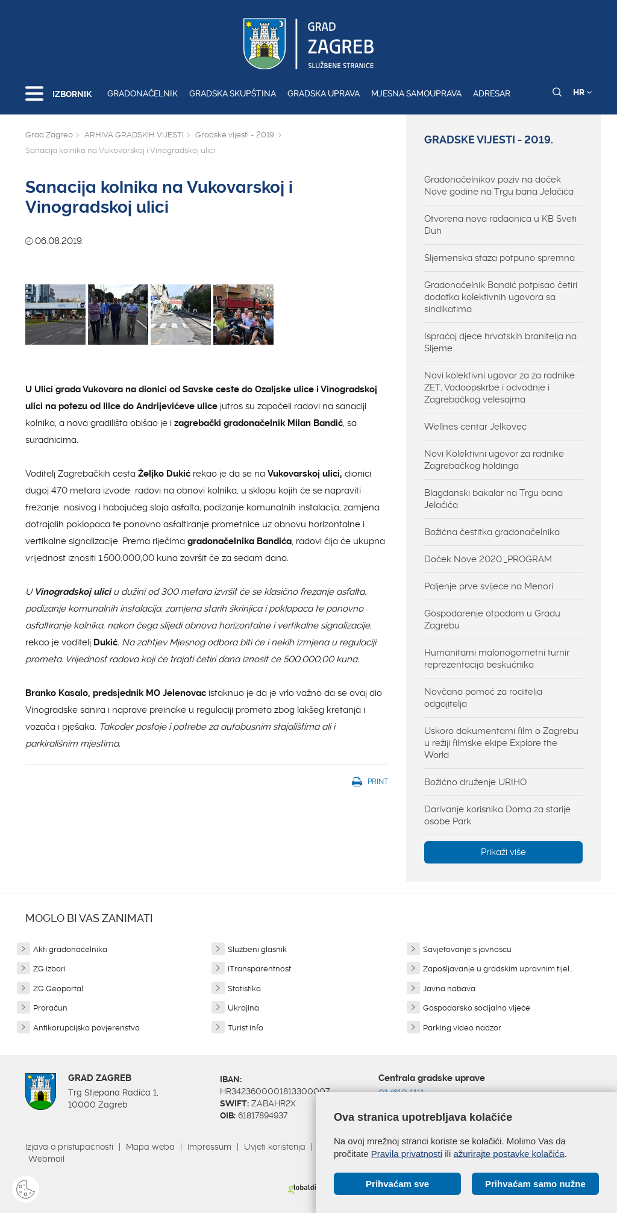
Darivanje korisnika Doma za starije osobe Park (497, 815)
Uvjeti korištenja (274, 1147)
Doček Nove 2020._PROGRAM (488, 559)
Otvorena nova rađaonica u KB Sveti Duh (500, 224)
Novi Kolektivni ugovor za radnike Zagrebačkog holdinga (494, 459)
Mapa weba (150, 1147)
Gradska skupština (232, 93)
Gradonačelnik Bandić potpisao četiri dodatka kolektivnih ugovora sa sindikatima (500, 297)
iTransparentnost (259, 968)
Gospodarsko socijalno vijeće (476, 1007)
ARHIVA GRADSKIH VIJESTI (134, 134)
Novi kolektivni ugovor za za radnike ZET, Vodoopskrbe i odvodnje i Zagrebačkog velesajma (499, 387)
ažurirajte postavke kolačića (508, 1154)
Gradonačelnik (142, 93)
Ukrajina (243, 1007)
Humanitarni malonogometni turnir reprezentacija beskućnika (496, 658)
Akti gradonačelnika (70, 949)
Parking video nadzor (462, 1027)
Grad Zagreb (49, 134)
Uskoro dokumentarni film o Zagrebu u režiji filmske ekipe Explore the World (501, 743)
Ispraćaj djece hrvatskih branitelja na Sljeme (500, 342)
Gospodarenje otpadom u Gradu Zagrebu (492, 619)
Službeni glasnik (257, 949)
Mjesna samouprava (416, 93)
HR (582, 92)
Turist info (245, 1027)
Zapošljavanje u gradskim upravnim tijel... (498, 968)
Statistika (244, 988)
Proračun (50, 1007)
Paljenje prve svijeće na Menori (488, 586)
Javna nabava (449, 988)
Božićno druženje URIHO (475, 782)
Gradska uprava (323, 93)
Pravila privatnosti (406, 1154)
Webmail (46, 1159)
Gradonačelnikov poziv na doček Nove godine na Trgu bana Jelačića (499, 185)
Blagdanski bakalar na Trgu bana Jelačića (493, 498)
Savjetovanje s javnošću (467, 949)
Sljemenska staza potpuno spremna (499, 257)
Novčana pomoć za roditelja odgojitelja (483, 697)
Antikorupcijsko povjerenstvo (86, 1027)
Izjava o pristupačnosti (69, 1147)
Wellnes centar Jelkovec (475, 426)
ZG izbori (49, 968)
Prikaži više (503, 852)
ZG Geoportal (58, 988)
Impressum (209, 1147)
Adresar (491, 93)
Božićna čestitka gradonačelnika (492, 532)
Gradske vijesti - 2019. (235, 134)
